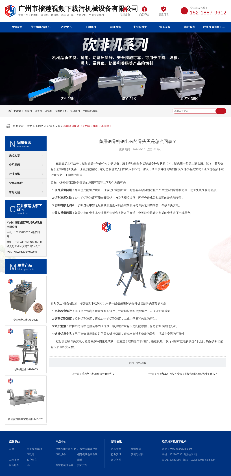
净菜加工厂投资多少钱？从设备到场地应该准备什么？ (187, 373)
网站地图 (14, 465)
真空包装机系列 (64, 465)
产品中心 (66, 27)
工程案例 (90, 27)
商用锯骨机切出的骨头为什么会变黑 (175, 169)
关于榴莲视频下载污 (41, 27)
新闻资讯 (115, 27)
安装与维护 (140, 27)
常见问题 (164, 27)
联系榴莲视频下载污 (214, 27)
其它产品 (82, 465)
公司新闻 (14, 164)
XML (29, 465)
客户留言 (189, 27)
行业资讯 (14, 174)
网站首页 (17, 27)
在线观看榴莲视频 (87, 448)
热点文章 (14, 155)
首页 (29, 126)
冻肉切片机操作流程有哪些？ (98, 373)
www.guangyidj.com (25, 251)
